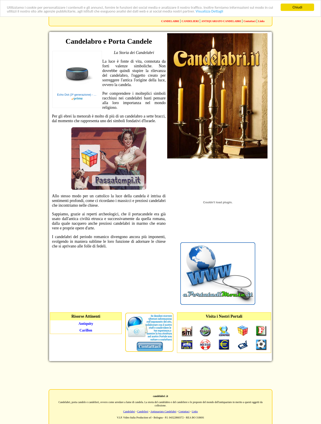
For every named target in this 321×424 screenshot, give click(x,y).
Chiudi (297, 7)
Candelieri (142, 411)
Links (261, 21)
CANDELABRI (170, 21)
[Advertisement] (160, 375)
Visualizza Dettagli (209, 11)
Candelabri (129, 411)
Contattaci (249, 21)
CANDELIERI (190, 21)
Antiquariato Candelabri (163, 411)
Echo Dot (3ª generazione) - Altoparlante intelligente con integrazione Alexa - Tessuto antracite (77, 94)
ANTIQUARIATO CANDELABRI (221, 21)
